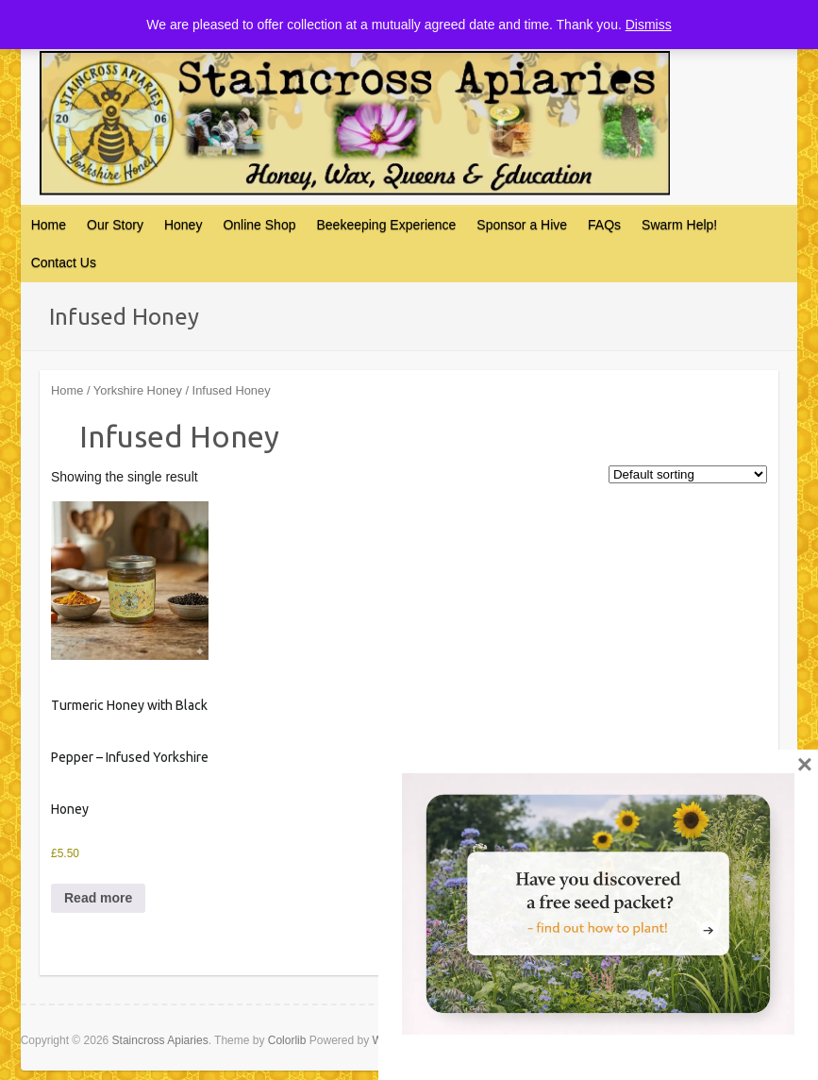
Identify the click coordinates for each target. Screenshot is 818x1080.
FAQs (604, 224)
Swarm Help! (679, 224)
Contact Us (63, 262)
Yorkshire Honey (137, 390)
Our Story (115, 224)
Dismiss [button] (649, 24)
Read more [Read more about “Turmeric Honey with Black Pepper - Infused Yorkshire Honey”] (98, 897)
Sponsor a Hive (521, 224)
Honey (183, 224)
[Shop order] (688, 474)
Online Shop (259, 224)
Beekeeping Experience (386, 224)
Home (48, 224)
